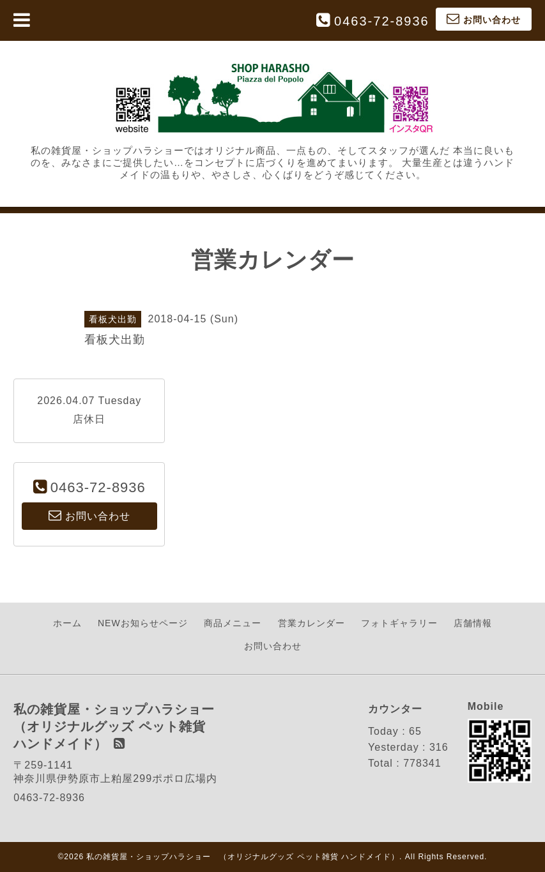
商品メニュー (232, 623)
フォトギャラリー (399, 623)
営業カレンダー (311, 623)
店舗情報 (473, 623)
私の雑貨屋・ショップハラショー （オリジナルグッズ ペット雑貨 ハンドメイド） (242, 856)
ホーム (67, 623)
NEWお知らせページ (143, 623)
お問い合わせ (273, 646)
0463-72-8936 (381, 21)
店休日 (89, 419)
